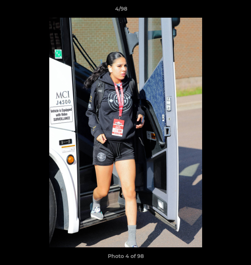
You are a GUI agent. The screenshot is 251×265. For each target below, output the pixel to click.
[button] (224, 10)
